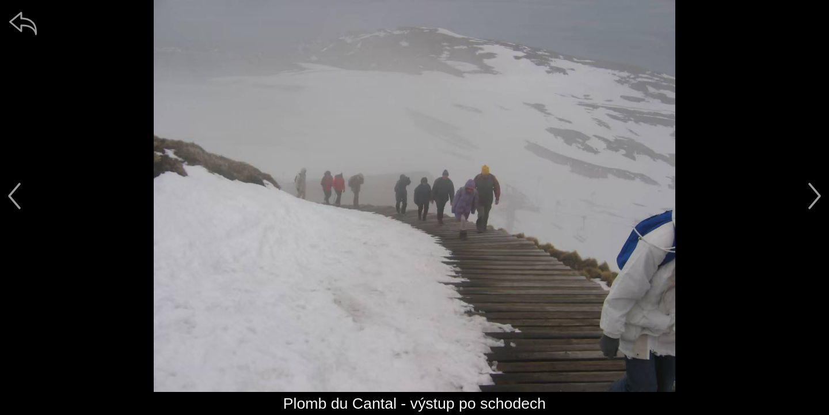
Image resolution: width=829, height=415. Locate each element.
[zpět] (23, 23)
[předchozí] (14, 196)
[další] (814, 196)
